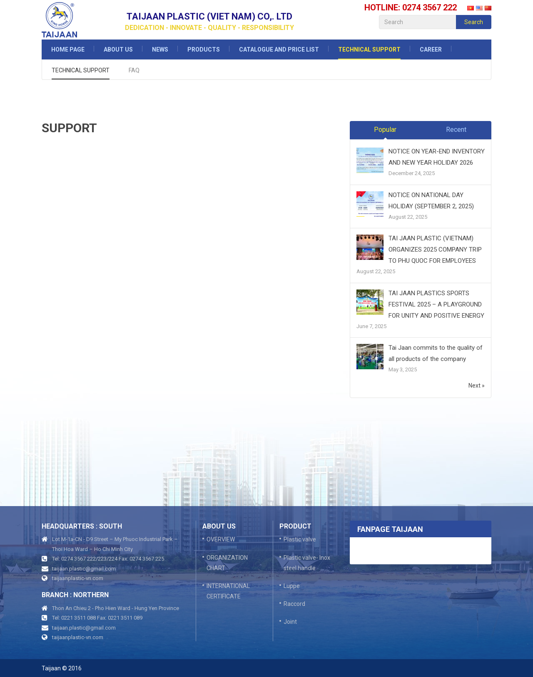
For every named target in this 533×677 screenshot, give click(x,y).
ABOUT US (118, 49)
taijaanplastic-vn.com (77, 578)
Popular (385, 129)
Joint (290, 621)
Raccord (294, 603)
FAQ (134, 70)
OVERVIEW (221, 539)
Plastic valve (300, 539)
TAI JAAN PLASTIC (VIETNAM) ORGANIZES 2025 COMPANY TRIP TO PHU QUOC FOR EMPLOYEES (435, 249)
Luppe (292, 586)
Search (473, 22)
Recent (456, 129)
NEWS (160, 49)
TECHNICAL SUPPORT (369, 49)
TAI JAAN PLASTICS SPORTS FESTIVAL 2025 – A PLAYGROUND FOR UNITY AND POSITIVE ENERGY (436, 304)
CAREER (431, 49)
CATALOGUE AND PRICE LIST (279, 49)
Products (203, 49)
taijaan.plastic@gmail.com (84, 569)
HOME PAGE (68, 49)
